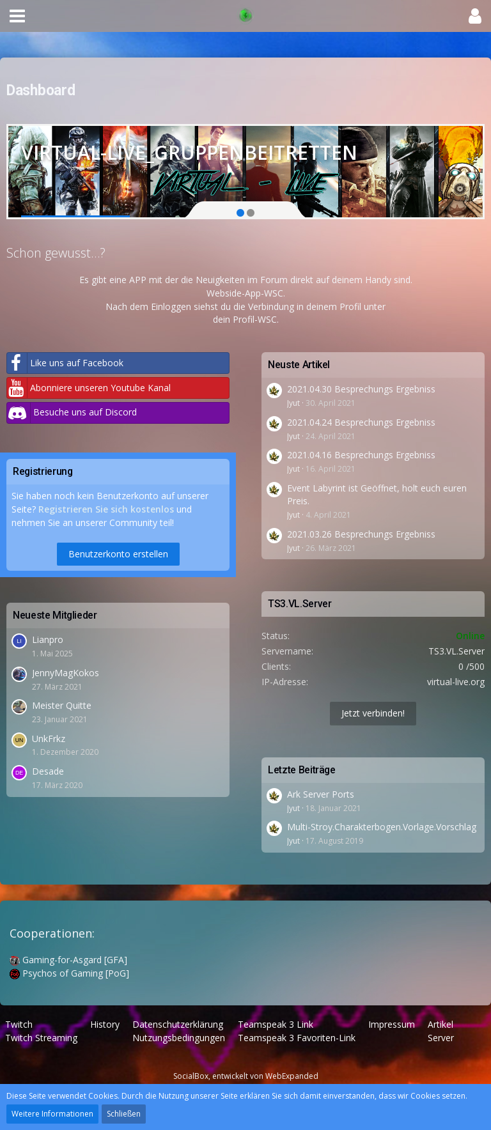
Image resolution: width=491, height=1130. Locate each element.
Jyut (293, 403)
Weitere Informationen (52, 1113)
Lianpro (47, 639)
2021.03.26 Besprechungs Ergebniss (361, 534)
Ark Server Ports (320, 794)
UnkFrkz (48, 738)
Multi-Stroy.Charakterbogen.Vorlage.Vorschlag (381, 827)
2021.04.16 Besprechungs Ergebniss (361, 455)
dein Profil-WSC (245, 319)
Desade (48, 771)
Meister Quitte (61, 705)
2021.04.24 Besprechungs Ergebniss (361, 422)
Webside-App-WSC (245, 293)
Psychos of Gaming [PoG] (69, 973)
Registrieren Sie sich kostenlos (106, 509)
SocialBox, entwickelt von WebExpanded (245, 1076)
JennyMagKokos (65, 673)
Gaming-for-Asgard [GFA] (68, 960)
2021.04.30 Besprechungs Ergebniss (361, 389)
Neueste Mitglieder (55, 615)
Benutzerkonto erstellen (118, 554)
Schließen (124, 1113)
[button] (17, 16)
